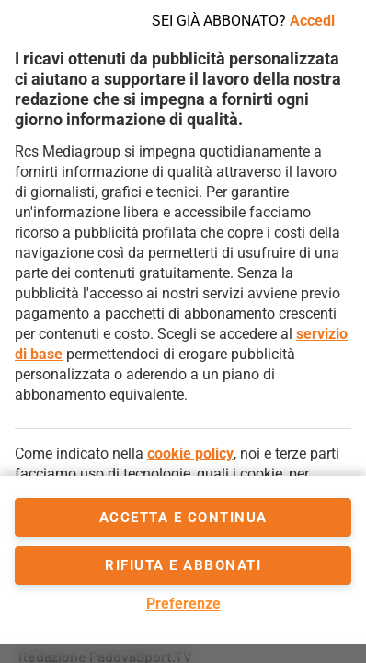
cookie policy (190, 453)
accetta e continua (183, 517)
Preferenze (183, 603)
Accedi (312, 20)
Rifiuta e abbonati (183, 565)
